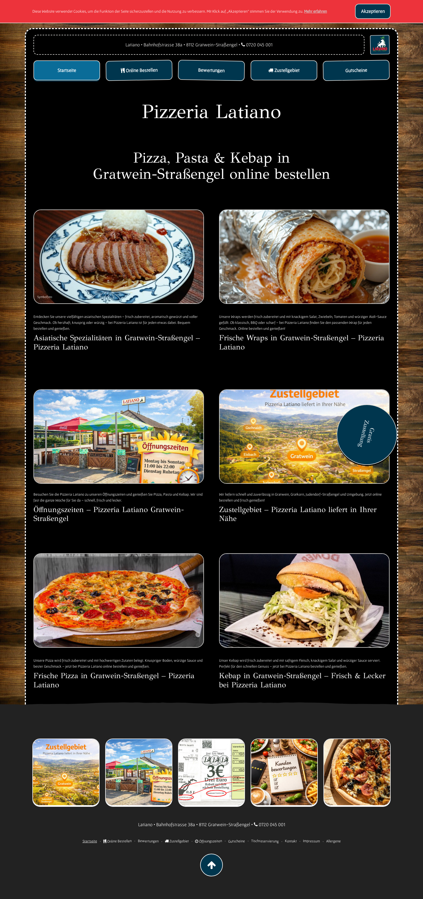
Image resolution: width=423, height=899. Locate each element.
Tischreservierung (264, 840)
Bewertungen (148, 841)
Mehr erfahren (315, 11)
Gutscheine (236, 841)
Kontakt (290, 841)
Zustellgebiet (177, 841)
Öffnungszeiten (208, 841)
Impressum (311, 841)
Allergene (333, 841)
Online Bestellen (117, 841)
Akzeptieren (373, 11)
